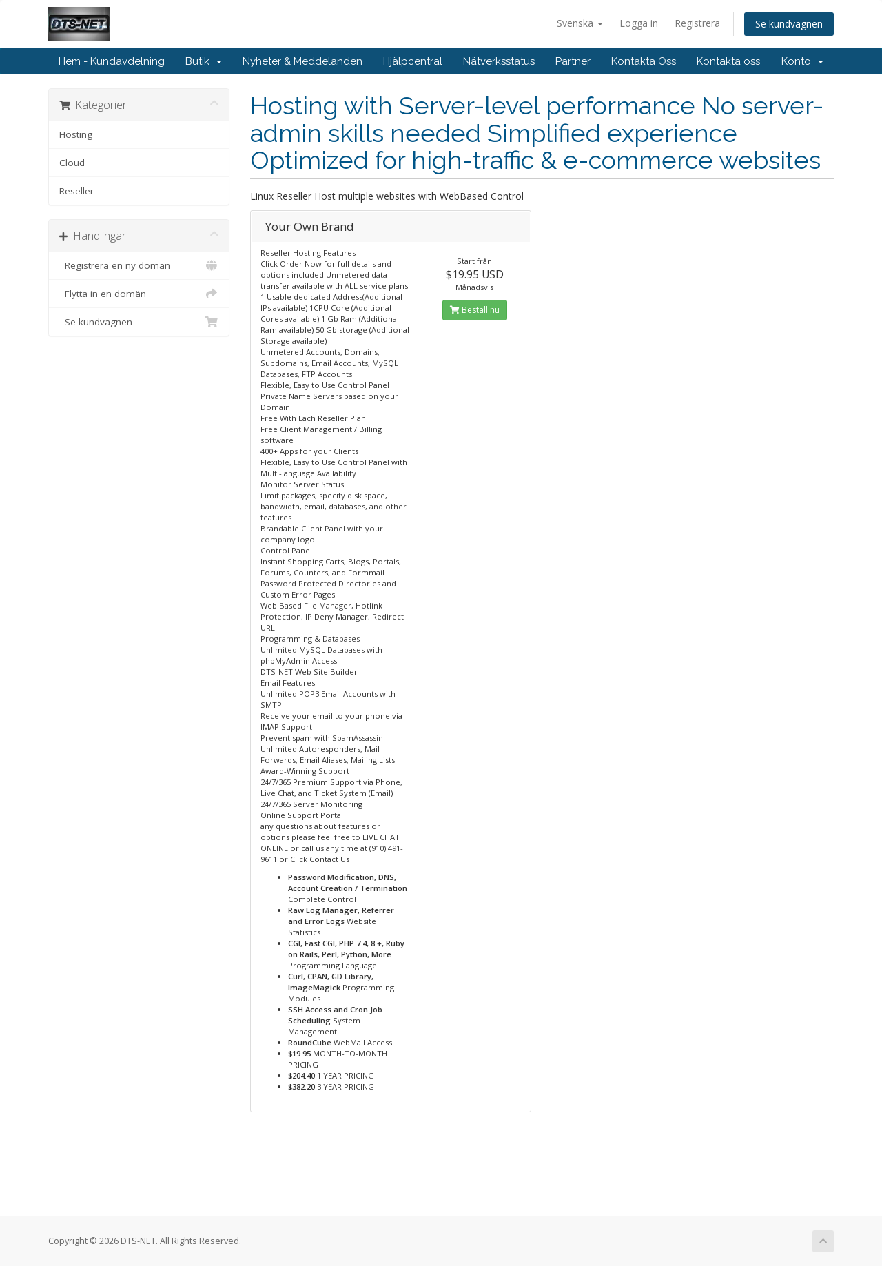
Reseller (76, 191)
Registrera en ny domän (138, 265)
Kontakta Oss (643, 61)
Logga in (638, 23)
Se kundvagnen (789, 23)
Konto (802, 61)
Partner (573, 61)
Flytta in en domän (138, 293)
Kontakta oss (728, 61)
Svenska (580, 23)
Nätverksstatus (499, 61)
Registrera (697, 23)
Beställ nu (475, 310)
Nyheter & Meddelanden (302, 61)
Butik (203, 61)
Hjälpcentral (412, 61)
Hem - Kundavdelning (112, 61)
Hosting (75, 134)
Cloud (72, 162)
